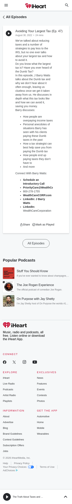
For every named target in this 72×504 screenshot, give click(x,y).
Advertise (8, 422)
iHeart (6, 377)
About (6, 416)
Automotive (43, 416)
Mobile (40, 428)
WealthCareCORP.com (37, 195)
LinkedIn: (29, 206)
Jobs (5, 451)
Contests (42, 395)
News (40, 377)
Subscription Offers (13, 445)
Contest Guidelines (13, 439)
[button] (25, 224)
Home (40, 422)
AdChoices (10, 470)
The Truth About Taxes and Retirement (32, 497)
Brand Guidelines (12, 433)
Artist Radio (9, 395)
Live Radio (9, 383)
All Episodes (16, 17)
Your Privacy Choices (18, 466)
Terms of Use (47, 466)
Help (5, 463)
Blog (5, 428)
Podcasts (8, 389)
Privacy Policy (22, 463)
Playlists (7, 401)
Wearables (43, 433)
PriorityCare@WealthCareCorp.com (46, 187)
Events (41, 389)
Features (42, 383)
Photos (41, 401)
